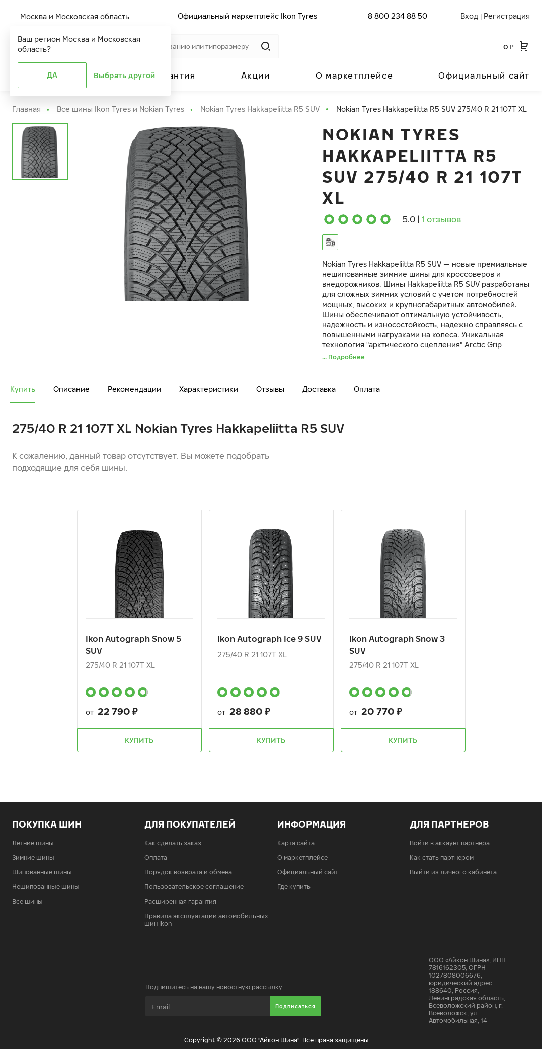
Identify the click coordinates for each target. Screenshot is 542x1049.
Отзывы (270, 389)
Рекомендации (134, 389)
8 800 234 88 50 (397, 16)
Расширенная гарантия (180, 901)
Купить (22, 389)
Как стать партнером (442, 857)
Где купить (294, 886)
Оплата (367, 389)
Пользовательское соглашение (194, 886)
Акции (255, 75)
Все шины (27, 901)
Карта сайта (296, 843)
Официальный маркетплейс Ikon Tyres (247, 16)
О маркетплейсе (354, 75)
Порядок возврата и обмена (188, 872)
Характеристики (208, 389)
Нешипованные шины (46, 886)
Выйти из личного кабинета (453, 872)
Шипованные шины (42, 872)
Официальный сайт (484, 75)
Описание (71, 389)
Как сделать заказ (172, 843)
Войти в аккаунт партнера (450, 843)
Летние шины (33, 843)
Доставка (319, 389)
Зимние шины (33, 857)
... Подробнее (343, 357)
